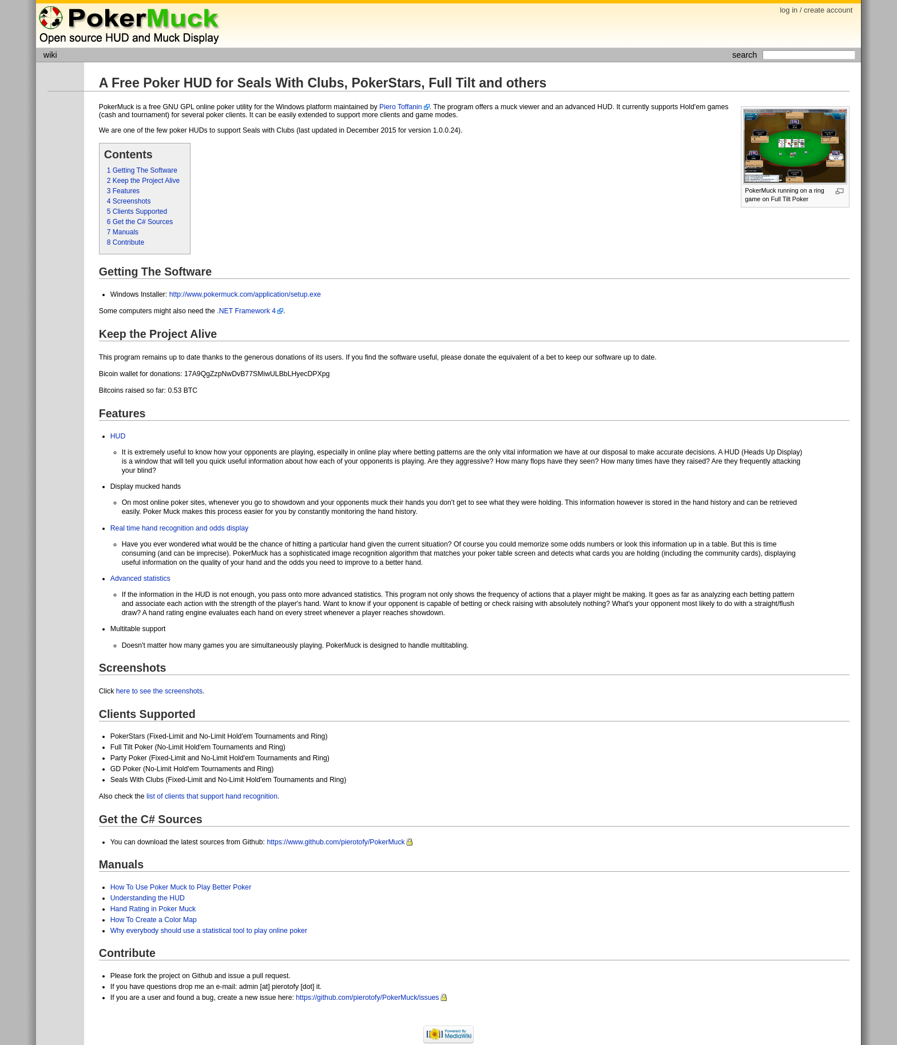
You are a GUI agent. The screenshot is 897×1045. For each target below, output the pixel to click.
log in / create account (816, 10)
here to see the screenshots (159, 691)
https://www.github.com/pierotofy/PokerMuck (335, 842)
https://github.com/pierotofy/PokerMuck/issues (367, 998)
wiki (50, 54)
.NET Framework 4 (246, 311)
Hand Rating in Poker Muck (153, 909)
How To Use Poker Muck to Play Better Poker (181, 887)
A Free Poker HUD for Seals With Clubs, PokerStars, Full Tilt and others (323, 82)
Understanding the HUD (147, 898)
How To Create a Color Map (153, 920)
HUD (118, 436)
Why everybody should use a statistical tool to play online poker (208, 931)
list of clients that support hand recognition (211, 796)
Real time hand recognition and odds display (179, 528)
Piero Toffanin (400, 107)
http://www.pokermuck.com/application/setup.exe (245, 294)
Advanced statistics (140, 579)
